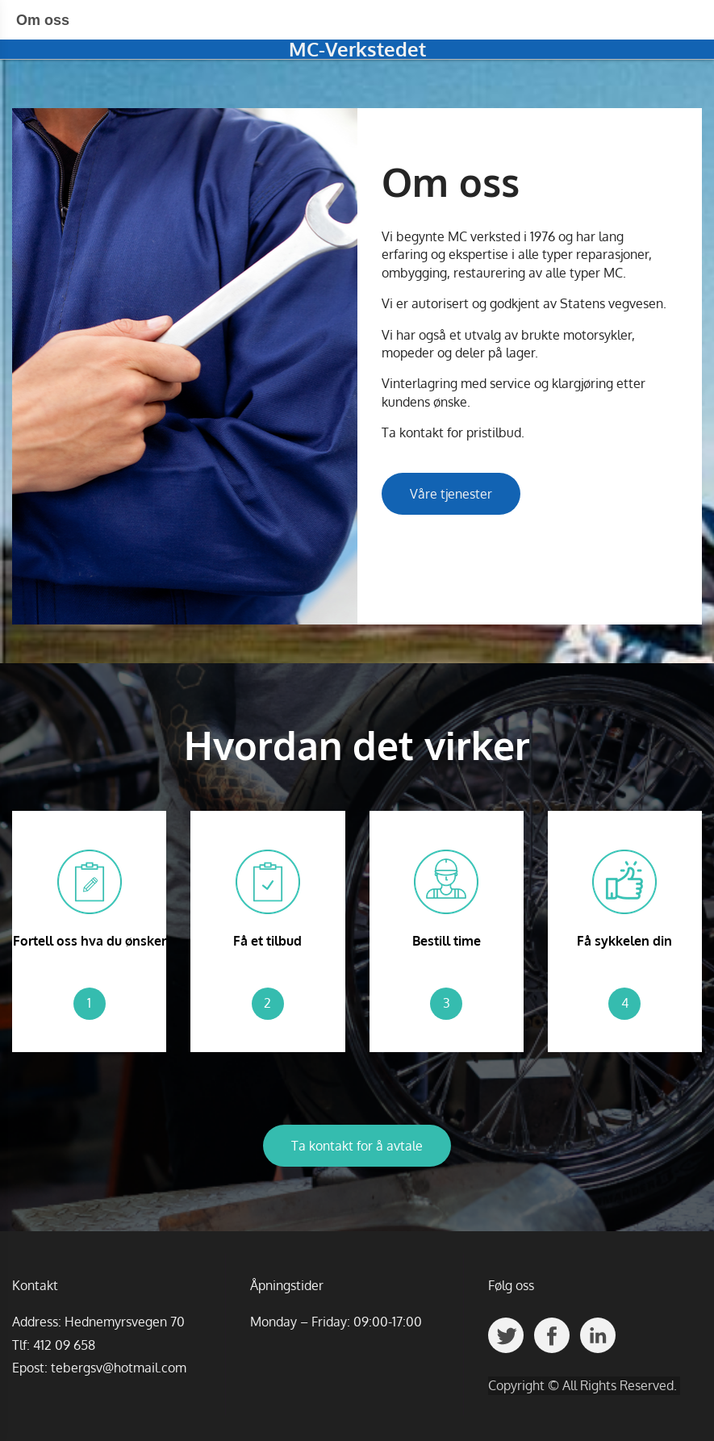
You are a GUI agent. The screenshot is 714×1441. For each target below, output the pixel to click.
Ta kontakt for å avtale (357, 1146)
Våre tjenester (451, 494)
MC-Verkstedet (357, 48)
